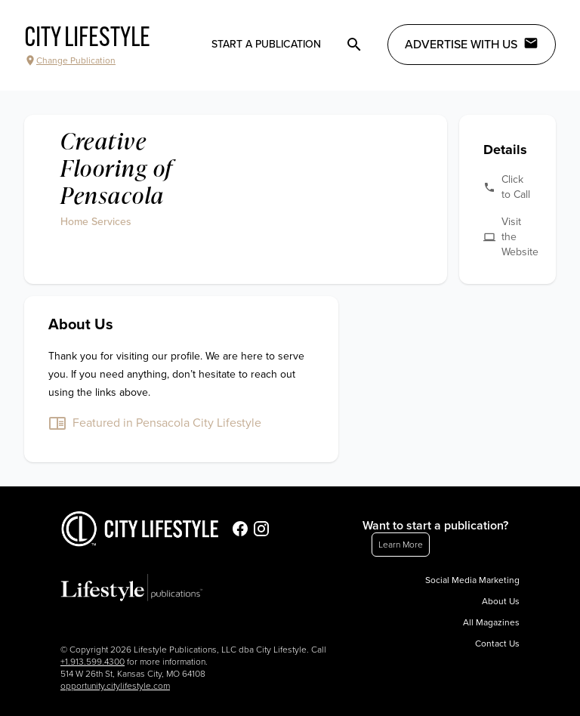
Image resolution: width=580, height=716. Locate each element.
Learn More (400, 544)
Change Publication (70, 60)
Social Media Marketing (472, 580)
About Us (501, 601)
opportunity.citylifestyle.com (115, 686)
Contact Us (497, 643)
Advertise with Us (471, 43)
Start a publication (266, 44)
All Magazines (491, 622)
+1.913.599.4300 (92, 661)
